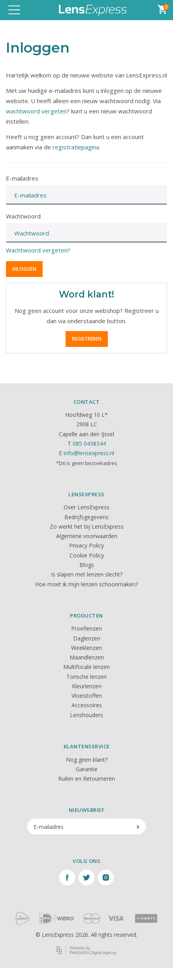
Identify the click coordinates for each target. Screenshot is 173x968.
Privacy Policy (86, 545)
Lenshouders (86, 715)
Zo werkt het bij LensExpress (87, 526)
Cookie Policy (87, 555)
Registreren (87, 338)
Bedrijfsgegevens (86, 517)
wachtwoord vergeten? (38, 111)
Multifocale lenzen (86, 666)
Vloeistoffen (86, 695)
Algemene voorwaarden (86, 536)
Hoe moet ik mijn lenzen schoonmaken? (86, 584)
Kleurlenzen (87, 686)
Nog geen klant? (86, 759)
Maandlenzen (87, 657)
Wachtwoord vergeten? (38, 250)
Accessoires (86, 705)
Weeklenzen (86, 648)
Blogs (86, 565)
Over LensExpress (86, 507)
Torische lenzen (86, 676)
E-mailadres (22, 178)
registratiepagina (76, 147)
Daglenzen (86, 638)
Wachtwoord (23, 216)
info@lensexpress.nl (89, 453)
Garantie (87, 769)
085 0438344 (89, 443)
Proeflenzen (86, 628)
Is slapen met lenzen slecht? (86, 574)
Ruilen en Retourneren (86, 778)
